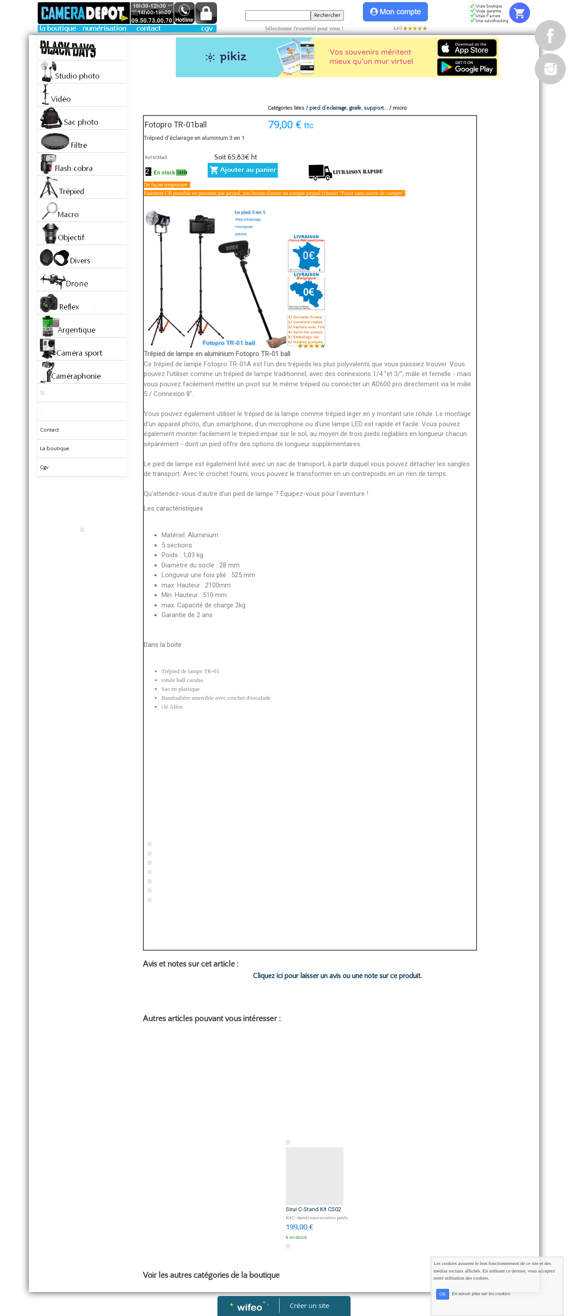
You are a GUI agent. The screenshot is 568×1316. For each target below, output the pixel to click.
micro (400, 108)
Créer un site (309, 1305)
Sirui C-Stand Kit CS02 (313, 1209)
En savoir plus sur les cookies (481, 1293)
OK (442, 1294)
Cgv (44, 467)
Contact (49, 430)
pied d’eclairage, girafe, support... (348, 108)
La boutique (54, 449)
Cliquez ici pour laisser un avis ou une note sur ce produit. (337, 976)
